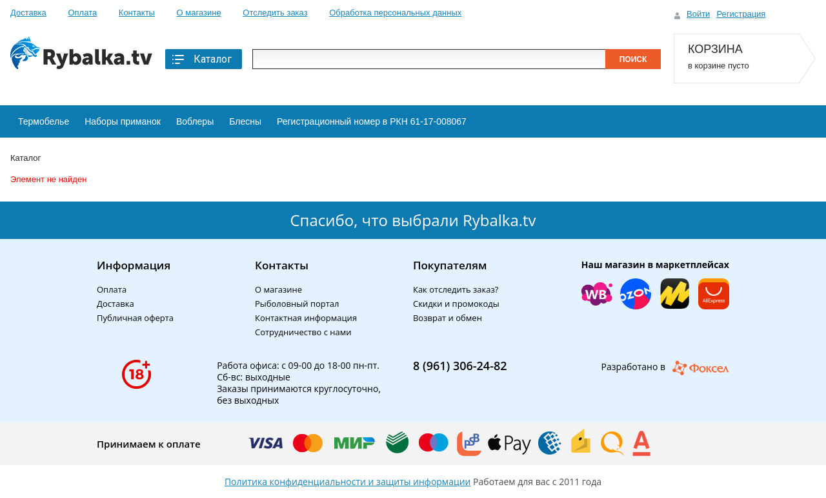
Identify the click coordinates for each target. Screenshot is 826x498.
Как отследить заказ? (455, 289)
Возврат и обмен (447, 318)
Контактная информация (306, 318)
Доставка (28, 12)
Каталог (201, 59)
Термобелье (43, 121)
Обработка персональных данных (395, 12)
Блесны (245, 121)
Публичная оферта (135, 318)
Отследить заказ (275, 12)
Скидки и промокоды (456, 303)
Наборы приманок (123, 121)
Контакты (137, 12)
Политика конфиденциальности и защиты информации (348, 481)
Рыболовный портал (297, 303)
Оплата (82, 12)
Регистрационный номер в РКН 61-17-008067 (372, 121)
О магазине (199, 12)
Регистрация (740, 14)
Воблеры (195, 121)
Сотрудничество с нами (303, 332)
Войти (698, 14)
